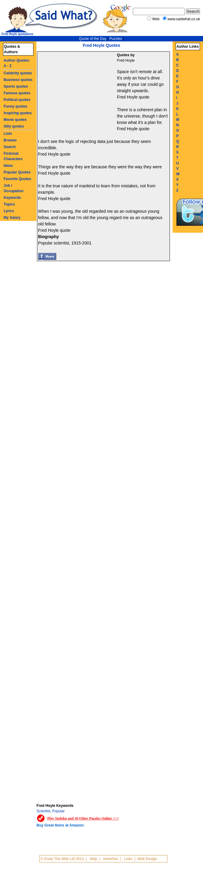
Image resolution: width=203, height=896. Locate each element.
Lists (8, 133)
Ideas (8, 165)
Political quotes (17, 100)
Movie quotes (15, 120)
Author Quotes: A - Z (17, 63)
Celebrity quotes (18, 73)
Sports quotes (16, 86)
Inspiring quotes (18, 113)
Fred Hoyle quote (133, 97)
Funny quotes (15, 106)
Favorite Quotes (17, 179)
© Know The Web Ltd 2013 (62, 859)
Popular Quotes (17, 172)
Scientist (43, 811)
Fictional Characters (13, 156)
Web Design (147, 859)
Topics (9, 204)
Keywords (12, 198)
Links (128, 859)
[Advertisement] (78, 92)
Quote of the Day (92, 39)
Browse (10, 140)
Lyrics (9, 211)
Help (93, 859)
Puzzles (115, 39)
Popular (58, 811)
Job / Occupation (13, 188)
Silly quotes (14, 126)
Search (10, 147)
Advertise (110, 859)
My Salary (12, 217)
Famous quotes (17, 93)
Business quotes (18, 80)
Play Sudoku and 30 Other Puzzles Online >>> (83, 818)
